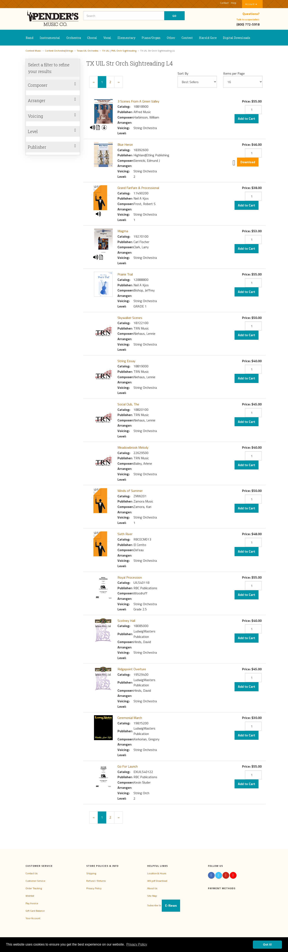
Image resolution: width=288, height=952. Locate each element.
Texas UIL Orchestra (87, 51)
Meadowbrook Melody (132, 447)
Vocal (107, 38)
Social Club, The (128, 404)
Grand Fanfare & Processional (138, 187)
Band (29, 38)
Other (171, 38)
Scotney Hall (126, 620)
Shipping (91, 873)
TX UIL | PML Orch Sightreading (119, 51)
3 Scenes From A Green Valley (138, 101)
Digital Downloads (236, 38)
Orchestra (73, 38)
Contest (187, 38)
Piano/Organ (151, 38)
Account (251, 4)
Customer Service (35, 881)
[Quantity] (253, 109)
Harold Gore (208, 38)
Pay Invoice (32, 903)
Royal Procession (129, 577)
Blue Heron (125, 144)
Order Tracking (34, 888)
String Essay (126, 360)
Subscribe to (163, 905)
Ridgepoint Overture (131, 669)
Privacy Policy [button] (136, 944)
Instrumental (50, 38)
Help (233, 3)
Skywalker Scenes (129, 317)
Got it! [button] (267, 944)
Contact (224, 3)
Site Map (152, 896)
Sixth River (124, 533)
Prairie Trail (125, 274)
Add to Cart (246, 118)
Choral (92, 38)
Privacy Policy (93, 888)
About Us (152, 888)
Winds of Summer (130, 490)
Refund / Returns (96, 881)
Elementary (126, 38)
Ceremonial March (129, 717)
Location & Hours (156, 873)
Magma (122, 230)
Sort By (183, 73)
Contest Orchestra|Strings (59, 51)
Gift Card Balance (35, 911)
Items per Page (234, 73)
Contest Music (33, 51)
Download (247, 161)
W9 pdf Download (157, 881)
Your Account (33, 918)
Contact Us (31, 873)
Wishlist (30, 896)
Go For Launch (127, 766)
